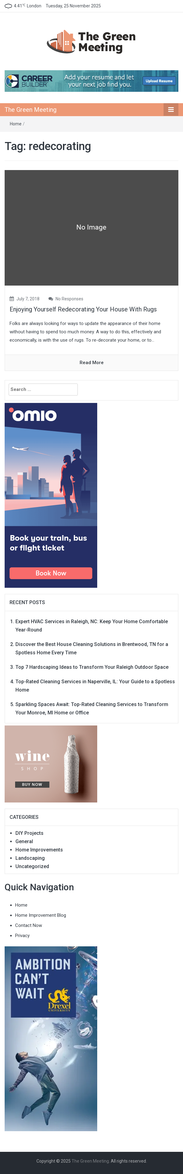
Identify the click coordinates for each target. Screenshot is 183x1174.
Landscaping (30, 858)
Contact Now (28, 925)
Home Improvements (39, 850)
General (24, 841)
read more (92, 362)
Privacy (22, 935)
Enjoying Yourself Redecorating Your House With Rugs (83, 309)
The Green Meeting (30, 109)
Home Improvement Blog (40, 915)
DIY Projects (29, 833)
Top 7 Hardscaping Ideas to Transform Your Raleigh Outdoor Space (91, 667)
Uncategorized (32, 866)
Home (16, 123)
